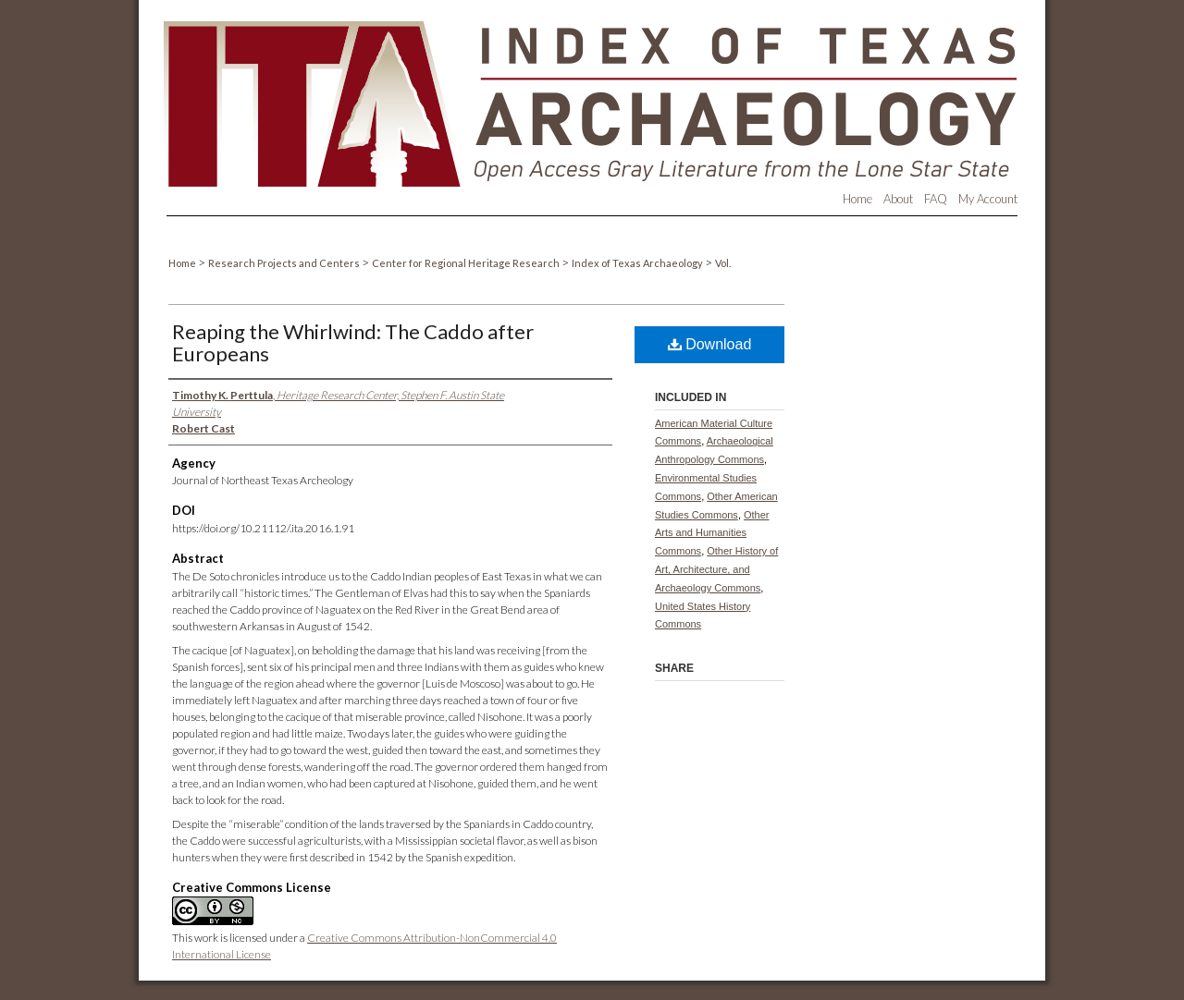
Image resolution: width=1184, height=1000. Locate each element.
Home (183, 263)
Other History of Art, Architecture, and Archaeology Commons (716, 569)
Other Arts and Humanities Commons (712, 533)
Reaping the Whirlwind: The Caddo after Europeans (353, 342)
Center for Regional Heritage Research (466, 263)
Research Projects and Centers (285, 263)
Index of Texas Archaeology (638, 263)
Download (710, 344)
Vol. (723, 263)
